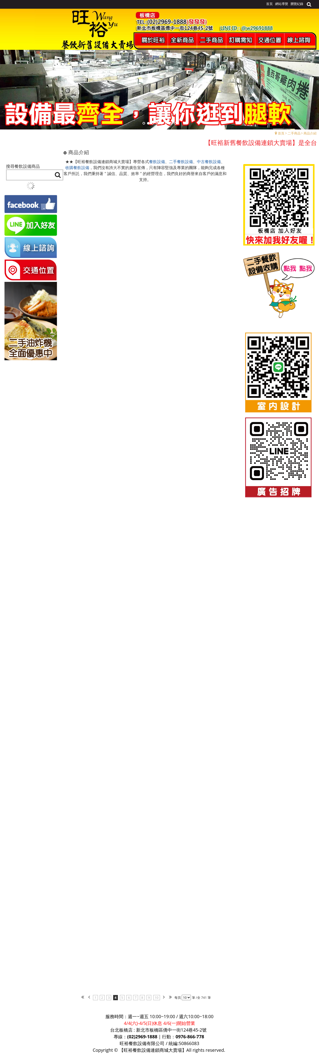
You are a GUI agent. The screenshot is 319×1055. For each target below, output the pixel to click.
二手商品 (294, 133)
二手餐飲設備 (181, 161)
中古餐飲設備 (209, 161)
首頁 (281, 133)
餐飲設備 (157, 161)
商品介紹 (310, 133)
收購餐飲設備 (77, 167)
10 (157, 997)
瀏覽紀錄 (296, 3)
